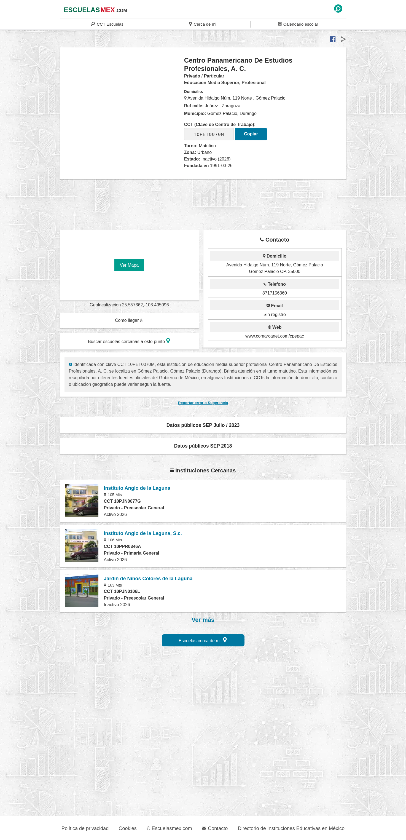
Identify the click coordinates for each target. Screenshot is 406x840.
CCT (107, 24)
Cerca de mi (202, 24)
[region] (122, 100)
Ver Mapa (129, 265)
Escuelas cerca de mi (203, 640)
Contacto (215, 828)
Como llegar (129, 320)
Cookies (128, 828)
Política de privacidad (85, 828)
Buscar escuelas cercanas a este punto (129, 340)
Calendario (298, 24)
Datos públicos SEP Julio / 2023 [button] (203, 425)
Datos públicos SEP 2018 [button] (203, 446)
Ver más (203, 620)
